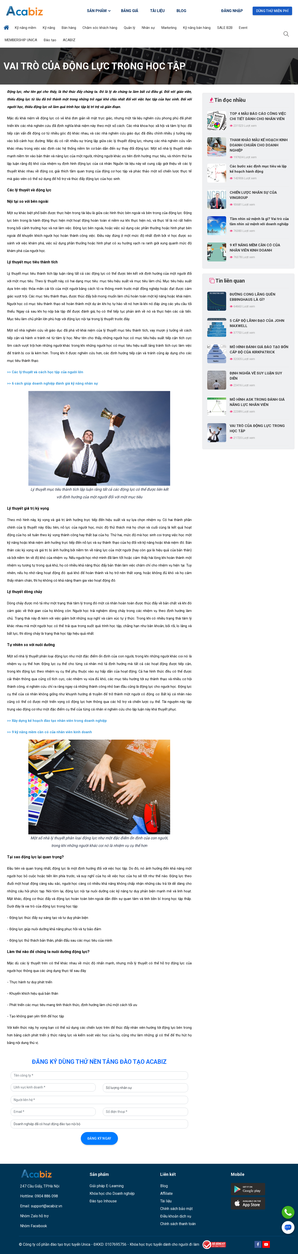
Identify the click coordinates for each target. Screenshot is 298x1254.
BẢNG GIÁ (129, 11)
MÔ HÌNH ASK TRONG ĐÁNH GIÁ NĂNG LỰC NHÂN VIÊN (257, 402)
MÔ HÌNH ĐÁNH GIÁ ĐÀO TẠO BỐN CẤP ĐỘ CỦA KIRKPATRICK (259, 349)
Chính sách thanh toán (178, 1224)
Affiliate (166, 1193)
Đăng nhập (232, 11)
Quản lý (130, 28)
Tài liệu (166, 1201)
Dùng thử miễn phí (272, 11)
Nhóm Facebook (33, 1226)
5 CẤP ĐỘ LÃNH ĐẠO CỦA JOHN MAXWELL (257, 323)
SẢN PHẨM (99, 11)
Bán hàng (69, 28)
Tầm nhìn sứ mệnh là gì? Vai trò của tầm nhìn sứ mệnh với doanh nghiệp (259, 221)
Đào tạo (50, 40)
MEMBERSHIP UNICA (21, 40)
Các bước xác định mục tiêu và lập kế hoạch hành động (258, 169)
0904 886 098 (46, 1196)
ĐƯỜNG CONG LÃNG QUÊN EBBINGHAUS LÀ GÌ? (252, 297)
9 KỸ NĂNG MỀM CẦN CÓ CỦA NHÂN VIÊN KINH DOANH (255, 247)
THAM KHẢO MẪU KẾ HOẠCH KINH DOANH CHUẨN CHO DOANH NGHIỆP (259, 145)
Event (243, 28)
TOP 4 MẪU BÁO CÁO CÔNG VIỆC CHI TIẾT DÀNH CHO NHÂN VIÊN (258, 116)
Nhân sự (149, 28)
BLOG (181, 11)
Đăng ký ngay (99, 1138)
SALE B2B (225, 28)
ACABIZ (69, 40)
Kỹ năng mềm (26, 28)
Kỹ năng (49, 28)
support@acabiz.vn (46, 1206)
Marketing (169, 28)
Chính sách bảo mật (176, 1208)
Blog (164, 1186)
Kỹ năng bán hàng (197, 28)
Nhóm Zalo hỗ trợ (34, 1216)
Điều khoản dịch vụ (175, 1216)
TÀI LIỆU (157, 11)
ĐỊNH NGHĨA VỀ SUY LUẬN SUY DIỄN (256, 376)
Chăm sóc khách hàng (100, 28)
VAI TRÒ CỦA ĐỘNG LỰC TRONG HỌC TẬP (257, 428)
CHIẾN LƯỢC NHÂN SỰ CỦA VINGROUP (253, 195)
